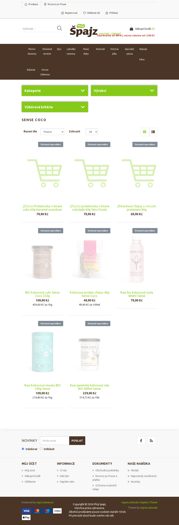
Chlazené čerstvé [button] (47, 51)
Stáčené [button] (31, 70)
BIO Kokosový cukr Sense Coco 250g (42, 294)
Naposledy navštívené (142, 476)
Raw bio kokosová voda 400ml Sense (136, 294)
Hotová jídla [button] (114, 51)
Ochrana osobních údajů (104, 487)
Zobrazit (74, 131)
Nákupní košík (31, 476)
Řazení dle (30, 131)
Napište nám (65, 481)
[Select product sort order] (52, 132)
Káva (141, 59)
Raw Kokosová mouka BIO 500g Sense (42, 387)
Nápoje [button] (143, 49)
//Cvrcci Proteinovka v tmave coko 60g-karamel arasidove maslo (42, 210)
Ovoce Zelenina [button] (45, 72)
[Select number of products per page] (92, 132)
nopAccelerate (148, 507)
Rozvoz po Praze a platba (104, 478)
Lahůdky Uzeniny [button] (71, 51)
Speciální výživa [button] (129, 51)
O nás (62, 470)
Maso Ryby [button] (86, 51)
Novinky (134, 482)
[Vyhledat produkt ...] (42, 29)
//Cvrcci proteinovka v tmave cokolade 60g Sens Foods (89, 208)
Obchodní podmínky (105, 470)
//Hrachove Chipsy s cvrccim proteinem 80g (136, 208)
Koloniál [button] (100, 49)
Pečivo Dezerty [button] (32, 51)
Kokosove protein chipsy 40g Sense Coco (89, 294)
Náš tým (63, 476)
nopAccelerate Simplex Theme (139, 502)
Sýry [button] (59, 49)
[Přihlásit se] (54, 440)
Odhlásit (49, 449)
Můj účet (28, 470)
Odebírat (31, 449)
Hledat (133, 470)
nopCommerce (44, 502)
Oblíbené (29, 481)
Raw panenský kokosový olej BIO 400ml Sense (89, 387)
